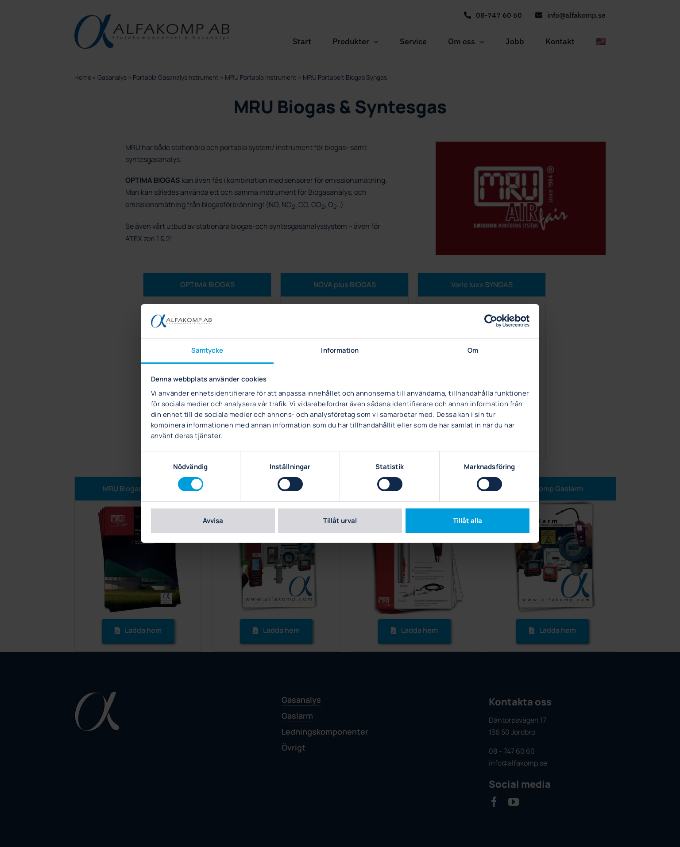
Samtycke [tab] (207, 350)
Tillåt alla (467, 520)
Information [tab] (340, 350)
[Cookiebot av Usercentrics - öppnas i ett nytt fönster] (490, 320)
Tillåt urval (340, 520)
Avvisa (213, 520)
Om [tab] (473, 350)
